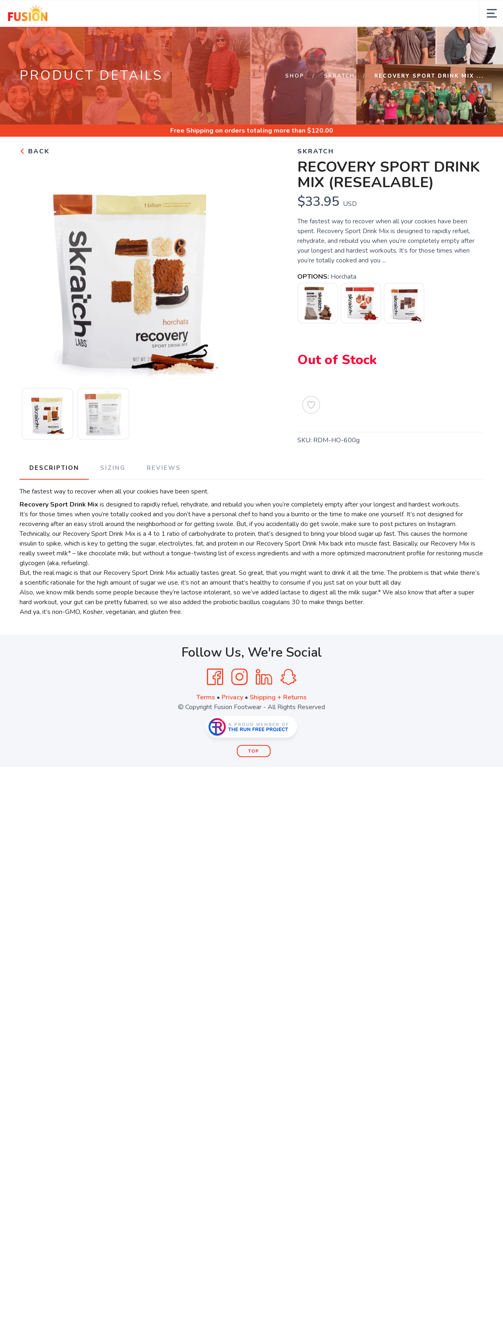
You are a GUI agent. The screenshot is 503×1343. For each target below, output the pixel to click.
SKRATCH (339, 76)
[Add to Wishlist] (311, 405)
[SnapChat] (288, 677)
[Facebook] (215, 677)
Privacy (232, 697)
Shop (294, 76)
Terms (205, 697)
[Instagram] (239, 677)
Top (253, 751)
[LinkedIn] (264, 677)
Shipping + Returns (278, 697)
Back (35, 151)
